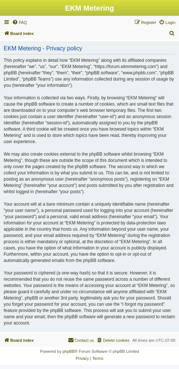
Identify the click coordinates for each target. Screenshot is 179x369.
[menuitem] (19, 22)
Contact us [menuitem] (81, 340)
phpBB (68, 351)
